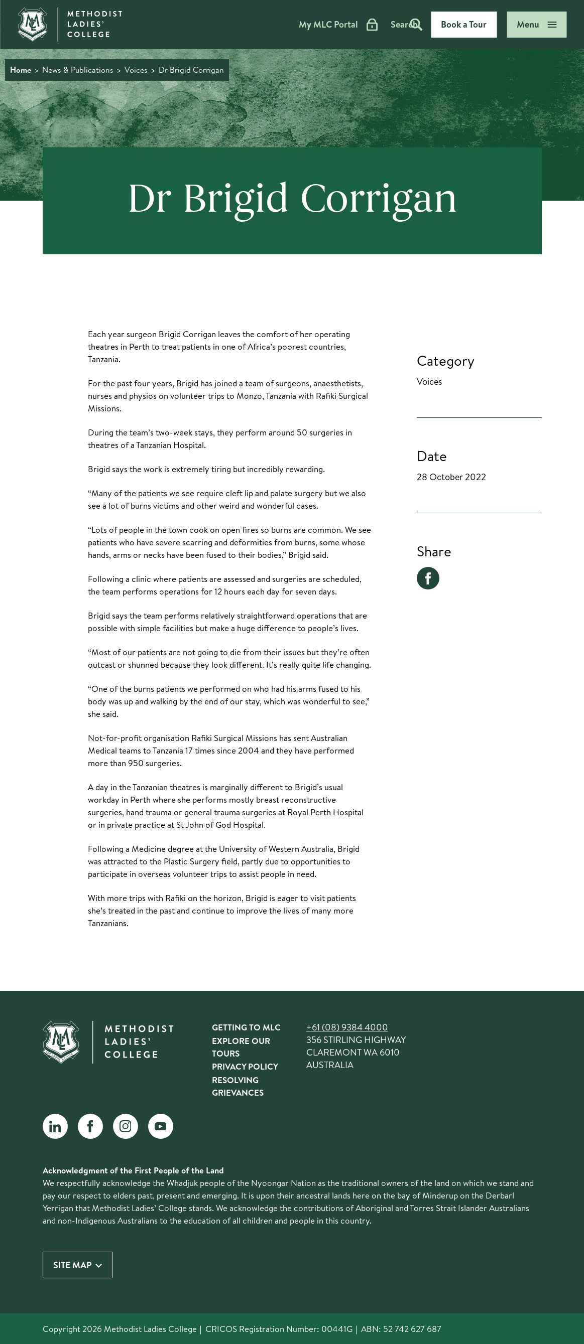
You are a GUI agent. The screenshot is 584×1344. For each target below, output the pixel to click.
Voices (136, 69)
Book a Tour (464, 24)
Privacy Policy (245, 1066)
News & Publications (77, 69)
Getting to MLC (246, 1027)
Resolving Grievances (238, 1086)
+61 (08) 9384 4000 (347, 1027)
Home (20, 69)
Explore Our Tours (241, 1047)
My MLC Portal (303, 24)
